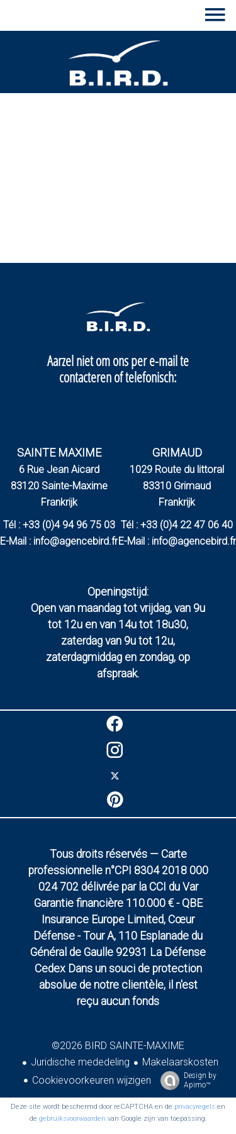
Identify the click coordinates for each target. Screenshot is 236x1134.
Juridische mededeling (80, 1062)
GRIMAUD (177, 452)
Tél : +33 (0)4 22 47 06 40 (177, 525)
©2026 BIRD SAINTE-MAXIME (118, 1046)
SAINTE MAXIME (59, 452)
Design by (185, 1080)
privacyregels (194, 1107)
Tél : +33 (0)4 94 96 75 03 (59, 525)
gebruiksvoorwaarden (72, 1119)
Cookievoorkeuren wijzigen (91, 1080)
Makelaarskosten (180, 1062)
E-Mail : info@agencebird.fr (59, 541)
